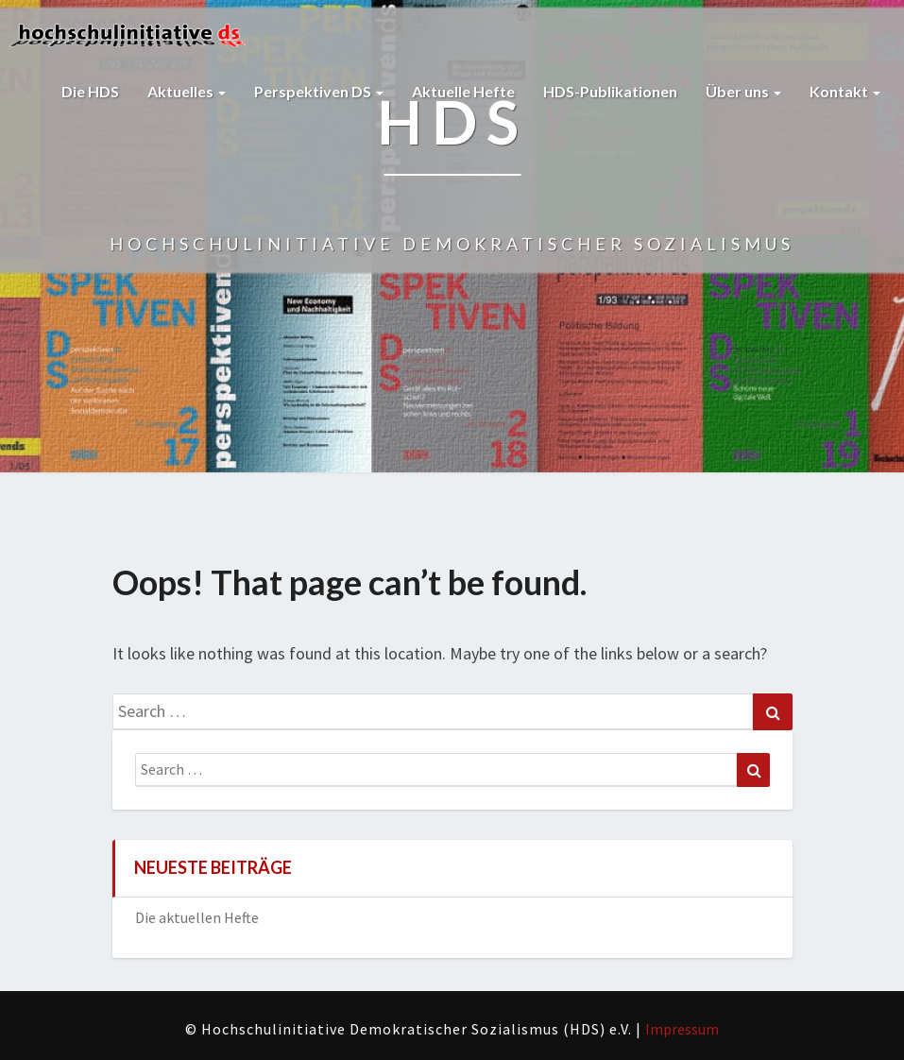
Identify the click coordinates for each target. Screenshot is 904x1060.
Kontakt (845, 91)
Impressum (682, 1028)
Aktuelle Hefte (463, 91)
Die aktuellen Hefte (197, 917)
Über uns (743, 91)
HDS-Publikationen (610, 91)
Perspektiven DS (319, 91)
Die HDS (90, 91)
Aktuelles (186, 91)
